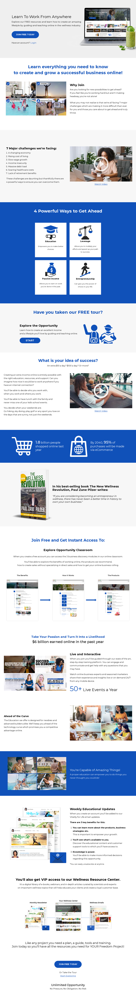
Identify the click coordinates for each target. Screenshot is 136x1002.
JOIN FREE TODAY (25, 34)
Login (33, 43)
